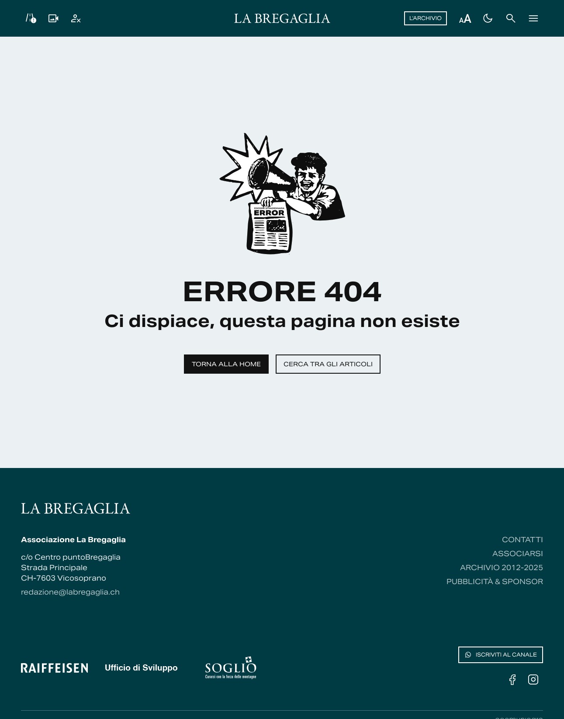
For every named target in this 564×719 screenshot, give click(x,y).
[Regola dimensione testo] (465, 18)
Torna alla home (226, 364)
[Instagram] (533, 679)
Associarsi (517, 553)
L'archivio (425, 18)
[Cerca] (510, 18)
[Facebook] (512, 679)
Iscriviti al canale (500, 655)
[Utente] (76, 18)
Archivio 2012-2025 (501, 567)
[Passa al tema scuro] (488, 18)
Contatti (522, 539)
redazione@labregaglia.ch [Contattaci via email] (70, 592)
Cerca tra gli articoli (328, 364)
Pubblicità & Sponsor (494, 581)
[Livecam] (53, 18)
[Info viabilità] (30, 18)
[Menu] (533, 18)
